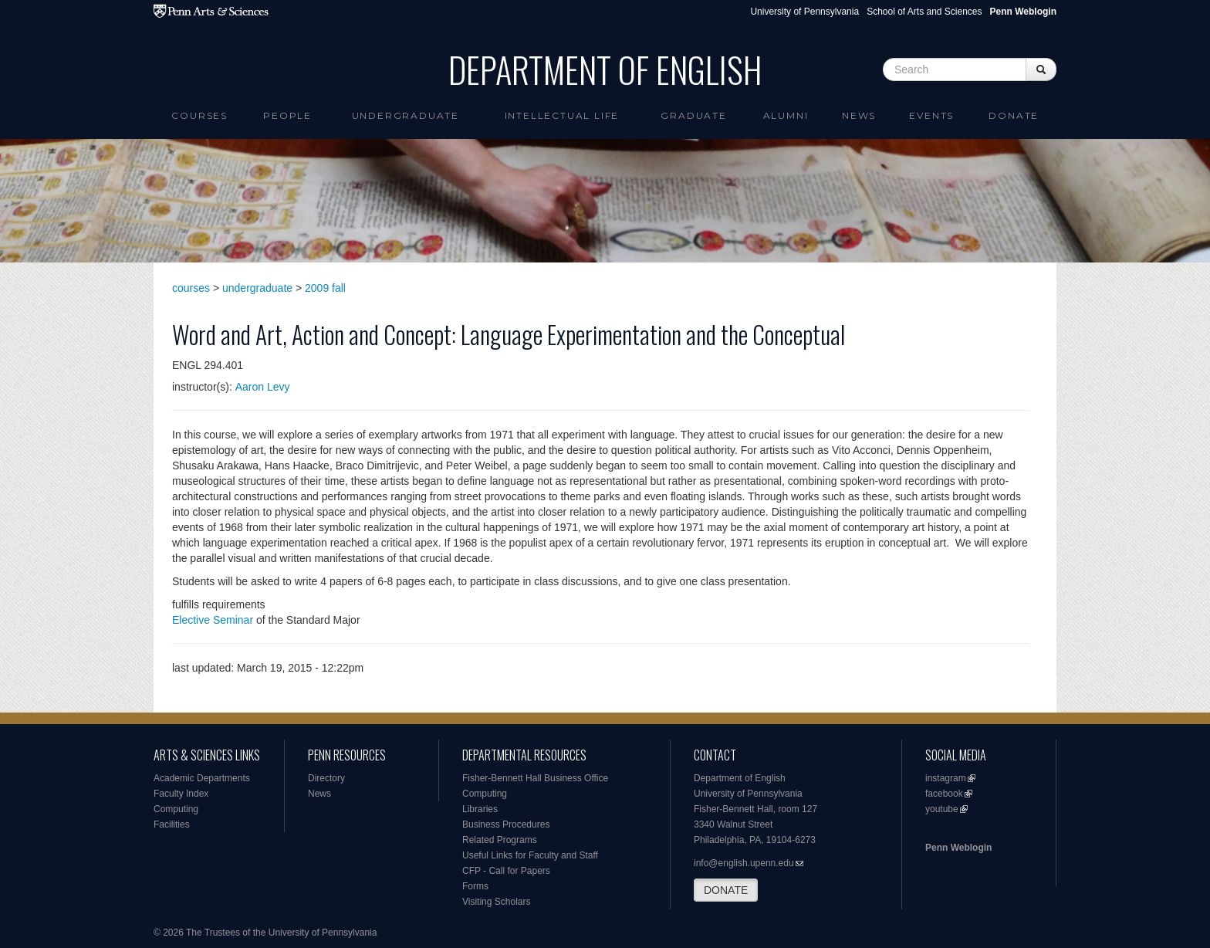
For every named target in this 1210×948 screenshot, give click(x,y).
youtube (941, 809)
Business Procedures (505, 824)
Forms (475, 886)
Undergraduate (405, 115)
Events (931, 115)
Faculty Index (181, 793)
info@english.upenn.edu (744, 863)
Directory (326, 778)
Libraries (480, 809)
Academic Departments (202, 778)
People (287, 115)
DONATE (726, 890)
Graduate (693, 115)
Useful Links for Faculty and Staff (530, 855)
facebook (944, 793)
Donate (1014, 115)
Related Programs (499, 840)
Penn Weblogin (958, 847)
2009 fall (325, 288)
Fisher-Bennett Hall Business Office (535, 778)
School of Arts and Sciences (924, 11)
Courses (199, 115)
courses (191, 288)
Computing (176, 809)
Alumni (786, 115)
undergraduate (257, 288)
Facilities (172, 824)
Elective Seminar (212, 620)
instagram (945, 778)
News (859, 115)
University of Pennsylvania (804, 11)
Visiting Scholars (496, 901)
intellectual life (562, 115)
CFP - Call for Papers (506, 870)
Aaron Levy (262, 387)
